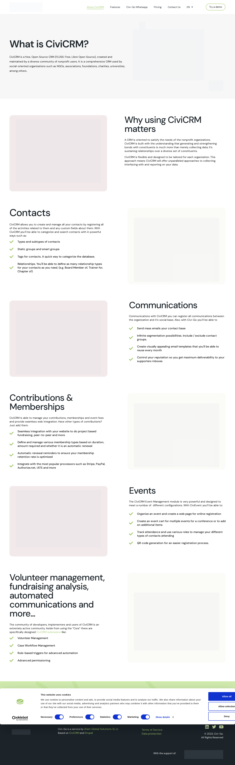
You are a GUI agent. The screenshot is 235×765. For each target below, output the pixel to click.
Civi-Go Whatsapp (137, 7)
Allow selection (209, 747)
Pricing (158, 7)
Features (115, 7)
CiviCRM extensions (48, 632)
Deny (209, 757)
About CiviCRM (95, 7)
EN (190, 7)
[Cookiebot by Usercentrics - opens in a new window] (20, 759)
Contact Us (174, 7)
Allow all (209, 737)
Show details (163, 757)
